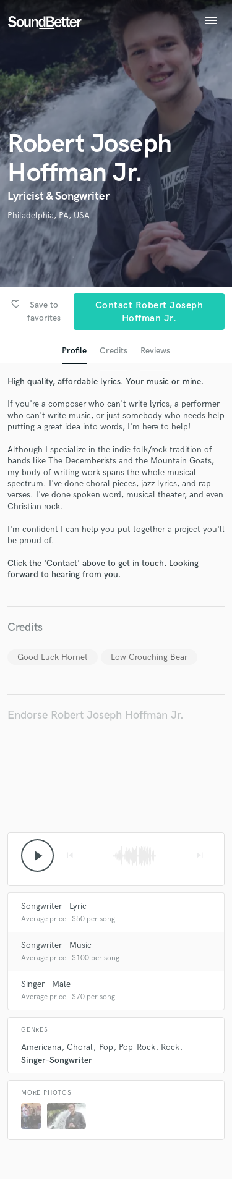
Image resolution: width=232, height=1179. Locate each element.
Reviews (155, 350)
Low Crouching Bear (149, 657)
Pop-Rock (137, 1047)
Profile (74, 350)
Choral (80, 1047)
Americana (41, 1047)
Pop (106, 1047)
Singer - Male (46, 984)
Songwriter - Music (56, 945)
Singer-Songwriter (56, 1060)
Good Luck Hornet (52, 657)
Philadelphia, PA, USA (48, 215)
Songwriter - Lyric (54, 906)
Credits (113, 350)
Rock (170, 1047)
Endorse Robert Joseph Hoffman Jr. (95, 715)
